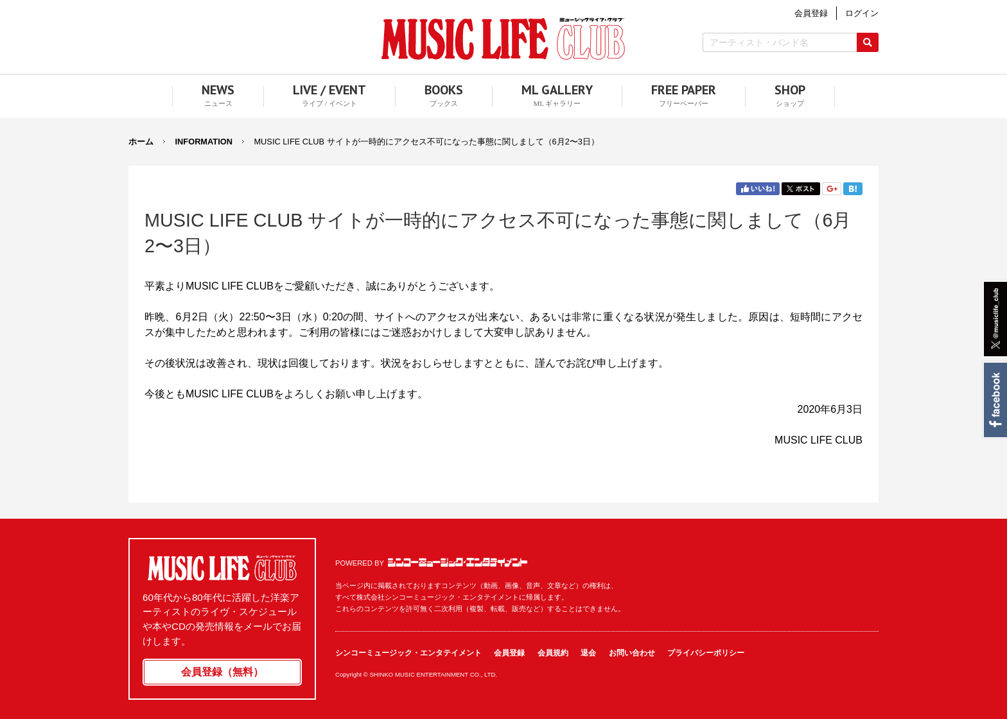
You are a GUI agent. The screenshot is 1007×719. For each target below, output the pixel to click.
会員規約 (553, 652)
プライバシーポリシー (705, 652)
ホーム (140, 141)
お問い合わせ (632, 652)
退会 (588, 652)
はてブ (853, 188)
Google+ (831, 188)
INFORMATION (203, 141)
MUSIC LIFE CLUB (503, 39)
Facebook (994, 400)
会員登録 (509, 652)
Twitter (801, 188)
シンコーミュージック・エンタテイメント (457, 562)
